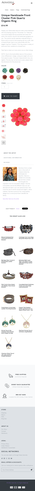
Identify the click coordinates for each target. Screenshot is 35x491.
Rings (17, 10)
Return (3, 415)
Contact (3, 431)
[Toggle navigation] (32, 3)
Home (6, 10)
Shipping (3, 413)
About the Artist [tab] (10, 153)
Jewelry (12, 10)
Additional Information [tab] (13, 157)
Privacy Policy (5, 444)
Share (17, 208)
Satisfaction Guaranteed (8, 448)
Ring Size (3, 418)
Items (7, 83)
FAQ (2, 416)
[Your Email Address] (15, 470)
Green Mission (5, 446)
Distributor (4, 433)
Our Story (4, 429)
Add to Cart (10, 96)
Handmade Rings (25, 10)
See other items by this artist (11, 199)
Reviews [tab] (7, 162)
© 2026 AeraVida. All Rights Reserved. (17, 483)
